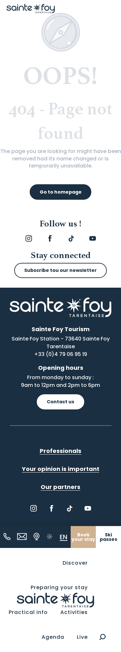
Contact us (60, 401)
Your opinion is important (60, 469)
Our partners (60, 487)
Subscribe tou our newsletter (60, 270)
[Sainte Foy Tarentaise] (30, 8)
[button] (102, 637)
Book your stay (83, 537)
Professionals (60, 451)
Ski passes (108, 537)
